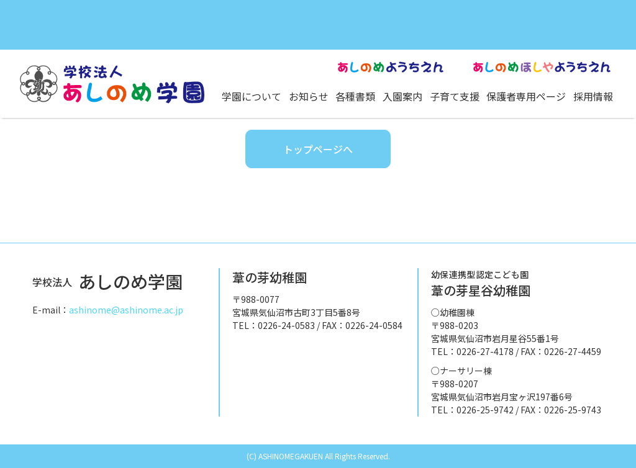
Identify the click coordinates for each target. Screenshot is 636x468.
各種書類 (355, 96)
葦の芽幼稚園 (269, 277)
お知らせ (309, 96)
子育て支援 (454, 96)
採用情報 (593, 96)
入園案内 (402, 96)
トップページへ (318, 149)
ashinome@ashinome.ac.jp (126, 310)
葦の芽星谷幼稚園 (480, 283)
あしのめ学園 (107, 281)
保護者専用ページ (526, 96)
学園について (251, 96)
